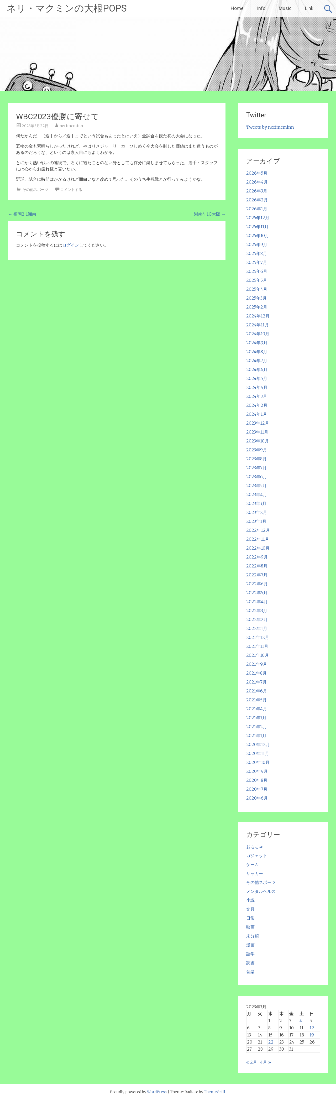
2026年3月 (256, 191)
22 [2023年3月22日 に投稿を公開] (271, 1042)
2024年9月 (256, 342)
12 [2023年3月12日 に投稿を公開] (311, 1027)
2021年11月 (257, 646)
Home (237, 8)
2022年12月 (258, 530)
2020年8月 (256, 780)
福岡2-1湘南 (22, 214)
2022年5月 (256, 592)
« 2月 (251, 1062)
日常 (250, 918)
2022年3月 (256, 610)
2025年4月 (256, 289)
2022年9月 (257, 557)
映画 (250, 927)
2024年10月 (257, 333)
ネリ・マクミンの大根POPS (67, 8)
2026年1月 (256, 208)
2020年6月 (257, 798)
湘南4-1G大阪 (209, 214)
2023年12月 (257, 423)
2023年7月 (256, 467)
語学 (250, 953)
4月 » (265, 1062)
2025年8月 (256, 253)
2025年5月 (256, 280)
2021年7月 (256, 682)
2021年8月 (256, 673)
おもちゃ (254, 846)
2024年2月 (256, 405)
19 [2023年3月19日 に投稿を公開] (311, 1035)
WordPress (157, 1091)
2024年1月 (256, 414)
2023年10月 (257, 441)
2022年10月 (258, 548)
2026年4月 (257, 182)
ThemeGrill (214, 1091)
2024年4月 (256, 387)
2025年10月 (257, 235)
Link (309, 8)
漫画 (250, 944)
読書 (250, 962)
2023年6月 (256, 476)
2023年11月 (257, 432)
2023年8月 (256, 458)
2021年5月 (256, 699)
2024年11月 (257, 324)
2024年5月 (256, 378)
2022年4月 (257, 601)
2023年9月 (256, 449)
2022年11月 (257, 539)
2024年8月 (256, 351)
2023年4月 (256, 494)
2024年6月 (256, 369)
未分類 (252, 936)
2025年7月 (256, 262)
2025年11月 (257, 226)
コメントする (71, 189)
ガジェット (256, 855)
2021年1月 (256, 735)
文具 (250, 909)
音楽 (250, 971)
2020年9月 (257, 771)
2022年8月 (256, 566)
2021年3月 (256, 717)
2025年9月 (256, 244)
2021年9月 (256, 664)
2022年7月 (256, 574)
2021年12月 (257, 637)
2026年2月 (257, 199)
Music (285, 8)
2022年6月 (257, 583)
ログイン (70, 245)
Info (261, 8)
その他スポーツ (35, 189)
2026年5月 (256, 173)
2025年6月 (256, 271)
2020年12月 (258, 744)
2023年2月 (256, 512)
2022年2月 (257, 619)
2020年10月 (258, 762)
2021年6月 (256, 691)
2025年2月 (256, 307)
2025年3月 (256, 298)
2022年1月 (256, 628)
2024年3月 (256, 396)
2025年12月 (257, 217)
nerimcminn (71, 125)
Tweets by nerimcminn (270, 127)
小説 (250, 900)
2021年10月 (257, 655)
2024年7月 (256, 360)
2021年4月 (256, 708)
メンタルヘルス (261, 891)
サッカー (254, 873)
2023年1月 (256, 521)
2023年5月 (256, 485)
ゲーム (252, 864)
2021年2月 (256, 726)
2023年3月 (256, 503)
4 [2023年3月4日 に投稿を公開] (301, 1020)
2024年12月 (258, 316)
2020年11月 (257, 753)
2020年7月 (256, 789)
